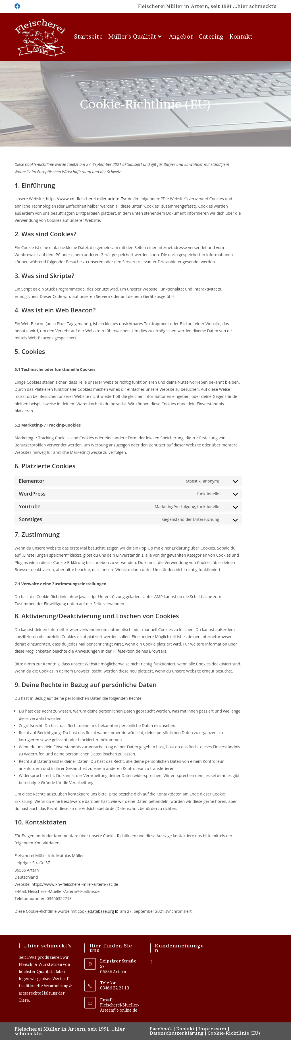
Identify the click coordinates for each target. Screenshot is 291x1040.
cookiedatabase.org (96, 911)
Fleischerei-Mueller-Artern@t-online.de (120, 1007)
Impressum (212, 1028)
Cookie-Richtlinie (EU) (233, 1033)
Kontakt (185, 1028)
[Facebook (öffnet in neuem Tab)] (17, 6)
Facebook (161, 1028)
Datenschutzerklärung (176, 1033)
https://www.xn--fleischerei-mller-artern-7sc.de (89, 198)
